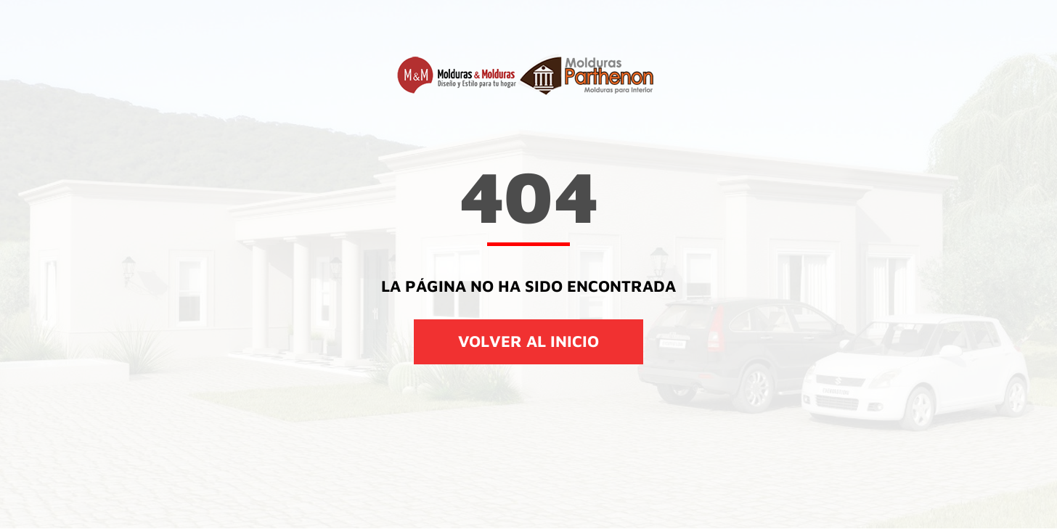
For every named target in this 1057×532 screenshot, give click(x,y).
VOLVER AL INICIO (528, 341)
